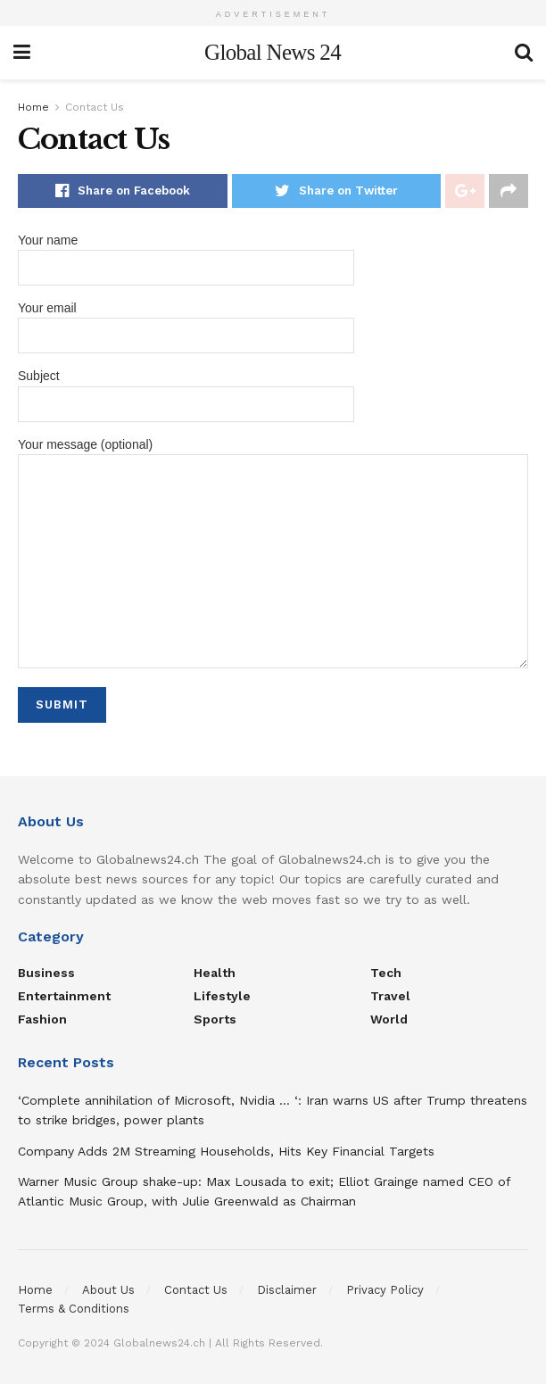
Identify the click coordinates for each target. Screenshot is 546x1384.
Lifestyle (222, 996)
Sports (215, 1019)
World (389, 1019)
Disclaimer (287, 1290)
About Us (108, 1290)
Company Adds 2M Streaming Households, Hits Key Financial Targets (226, 1151)
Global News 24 (272, 52)
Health (215, 972)
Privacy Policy (385, 1290)
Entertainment (64, 996)
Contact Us (94, 107)
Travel (390, 996)
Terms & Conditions (73, 1308)
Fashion (42, 1019)
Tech (385, 972)
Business (46, 972)
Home (33, 107)
